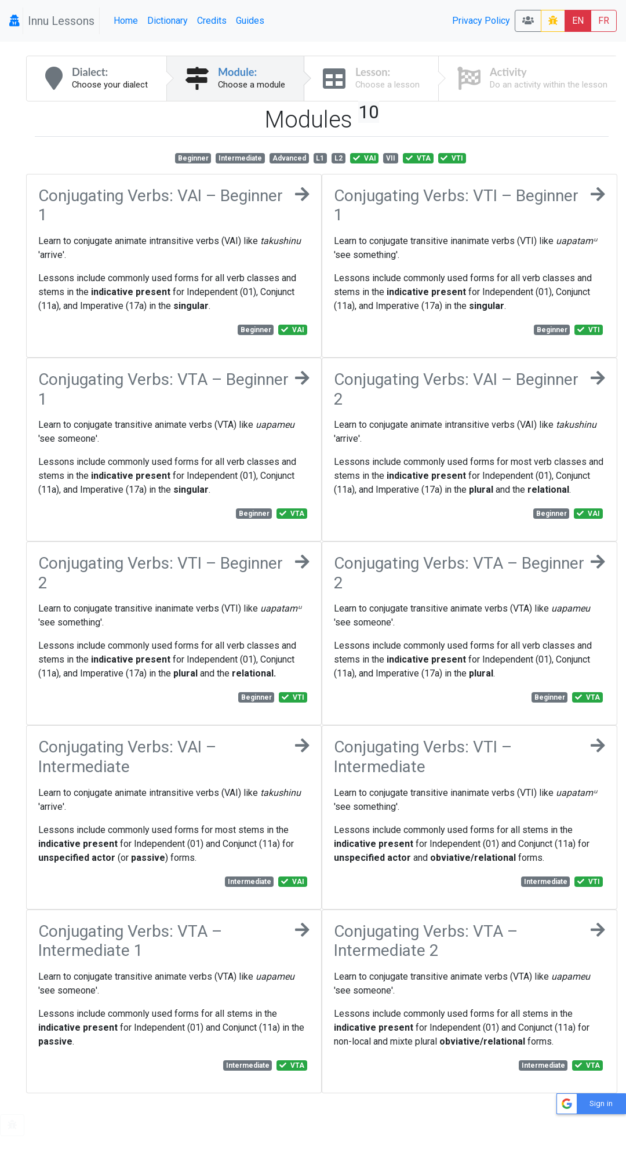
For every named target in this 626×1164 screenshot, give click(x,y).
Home (126, 20)
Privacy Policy (481, 20)
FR (603, 20)
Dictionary (167, 20)
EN (578, 20)
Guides (250, 20)
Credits (212, 20)
